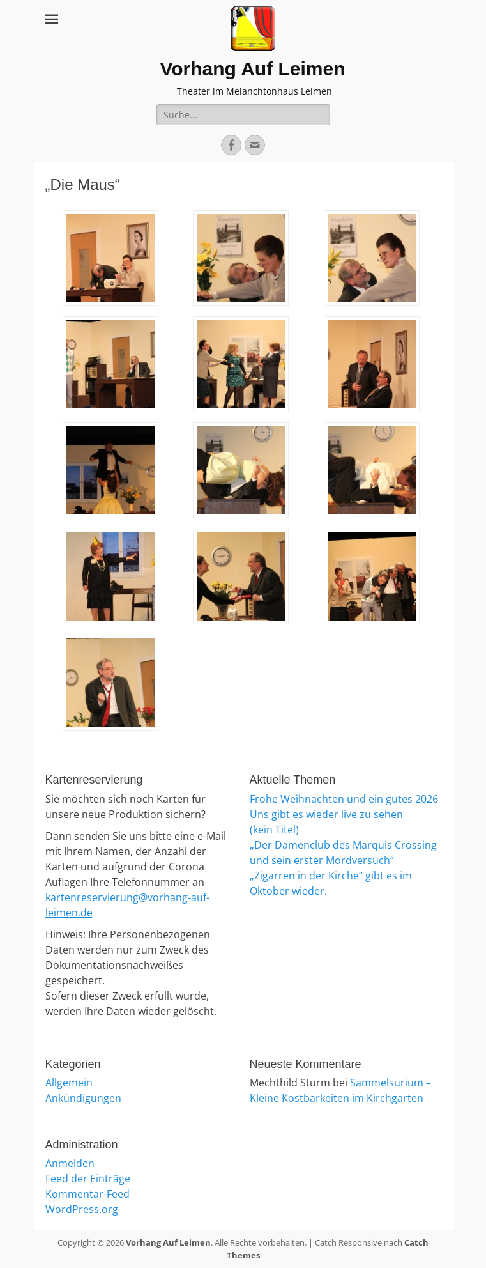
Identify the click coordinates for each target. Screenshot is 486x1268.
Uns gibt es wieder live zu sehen (326, 814)
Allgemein (69, 1083)
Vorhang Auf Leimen (252, 68)
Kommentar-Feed (87, 1194)
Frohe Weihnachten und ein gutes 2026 (344, 799)
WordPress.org (81, 1209)
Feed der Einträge (87, 1178)
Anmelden (70, 1163)
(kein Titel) (274, 830)
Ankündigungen (83, 1098)
